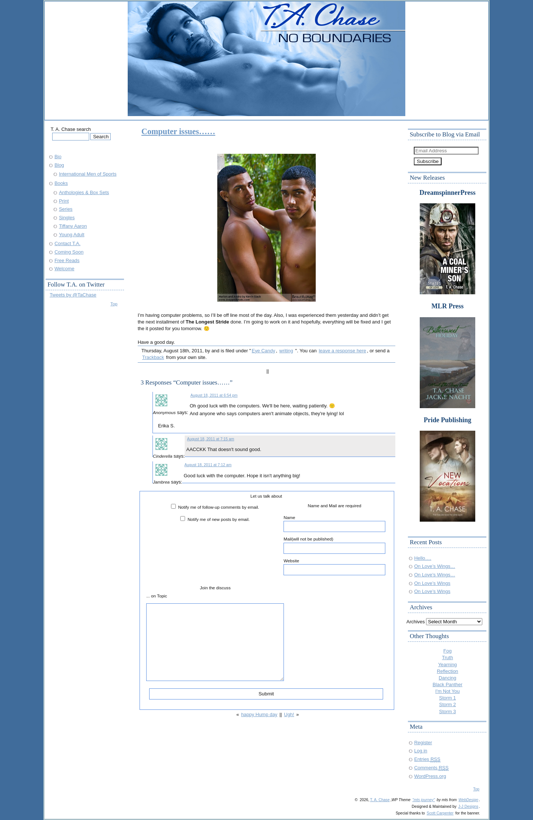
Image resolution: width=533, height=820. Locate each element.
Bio (57, 156)
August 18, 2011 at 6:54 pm (213, 395)
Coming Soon (68, 252)
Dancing (447, 678)
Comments (431, 767)
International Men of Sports (88, 174)
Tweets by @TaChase (73, 295)
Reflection (447, 671)
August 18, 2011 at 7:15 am (210, 439)
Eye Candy (263, 350)
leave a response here (342, 350)
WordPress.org (430, 776)
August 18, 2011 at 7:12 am (207, 465)
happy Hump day (259, 714)
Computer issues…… (178, 131)
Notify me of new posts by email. (219, 519)
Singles (66, 217)
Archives (415, 621)
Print (64, 201)
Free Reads (67, 260)
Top (113, 303)
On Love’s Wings (432, 583)
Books (61, 183)
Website (334, 566)
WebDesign (468, 800)
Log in (420, 750)
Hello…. (422, 558)
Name (334, 523)
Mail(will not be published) (334, 544)
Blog (59, 165)
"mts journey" (423, 800)
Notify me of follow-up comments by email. (218, 507)
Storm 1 (447, 698)
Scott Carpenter (440, 813)
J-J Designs (468, 806)
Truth (447, 657)
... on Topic (156, 595)
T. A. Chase (380, 800)
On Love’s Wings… (434, 566)
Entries (427, 759)
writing (286, 350)
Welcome (64, 268)
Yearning (447, 664)
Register (423, 742)
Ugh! (289, 714)
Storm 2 (447, 704)
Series (66, 209)
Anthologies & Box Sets (84, 192)
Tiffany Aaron (73, 226)
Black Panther (448, 684)
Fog (447, 651)
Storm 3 (447, 711)
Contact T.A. (67, 243)
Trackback (153, 357)
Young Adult (71, 234)
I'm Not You (447, 691)
